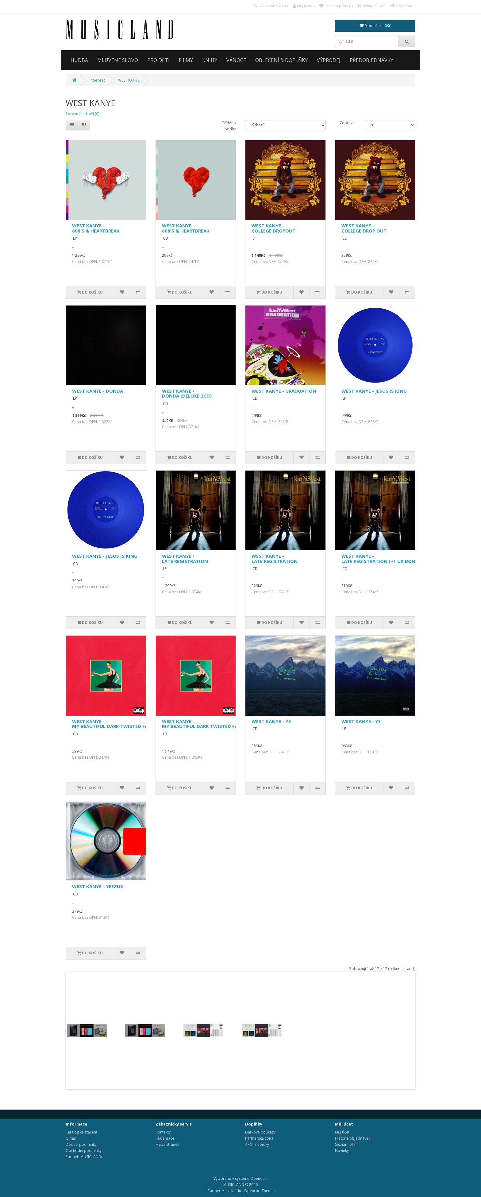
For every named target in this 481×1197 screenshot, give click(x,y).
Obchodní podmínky (84, 1150)
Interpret (97, 80)
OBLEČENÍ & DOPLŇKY (281, 60)
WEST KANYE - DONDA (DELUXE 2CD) (187, 393)
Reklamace (165, 1138)
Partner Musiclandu (224, 1190)
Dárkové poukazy (260, 1132)
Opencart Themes (259, 1190)
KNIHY (209, 60)
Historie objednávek (352, 1138)
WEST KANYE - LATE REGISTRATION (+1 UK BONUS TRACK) (390, 558)
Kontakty (163, 1132)
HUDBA (79, 60)
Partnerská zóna (259, 1138)
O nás (71, 1138)
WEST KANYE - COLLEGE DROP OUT (364, 228)
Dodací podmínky (81, 1144)
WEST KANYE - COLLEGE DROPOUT (273, 228)
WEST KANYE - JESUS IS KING (374, 391)
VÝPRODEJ (329, 60)
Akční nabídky (257, 1144)
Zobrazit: (348, 122)
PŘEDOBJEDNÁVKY (371, 60)
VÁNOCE (236, 60)
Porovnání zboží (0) (82, 113)
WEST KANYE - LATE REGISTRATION (185, 558)
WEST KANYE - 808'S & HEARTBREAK (96, 228)
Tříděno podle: (229, 126)
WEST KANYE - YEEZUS (97, 886)
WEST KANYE (129, 80)
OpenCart (258, 1178)
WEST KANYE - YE (271, 721)
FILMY (186, 60)
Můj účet (342, 1132)
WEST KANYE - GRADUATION (284, 391)
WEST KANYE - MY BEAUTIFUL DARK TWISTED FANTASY (118, 723)
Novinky (342, 1150)
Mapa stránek (167, 1144)
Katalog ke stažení (81, 1132)
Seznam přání (347, 1144)
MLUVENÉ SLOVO (117, 60)
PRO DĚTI (158, 60)
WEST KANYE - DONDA (97, 391)
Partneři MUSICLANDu (84, 1156)
